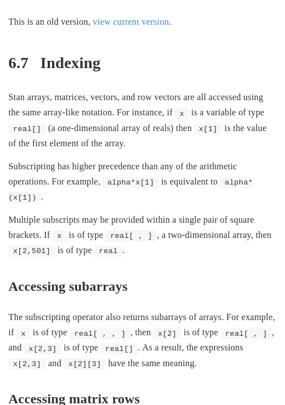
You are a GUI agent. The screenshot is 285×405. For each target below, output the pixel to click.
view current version (131, 21)
